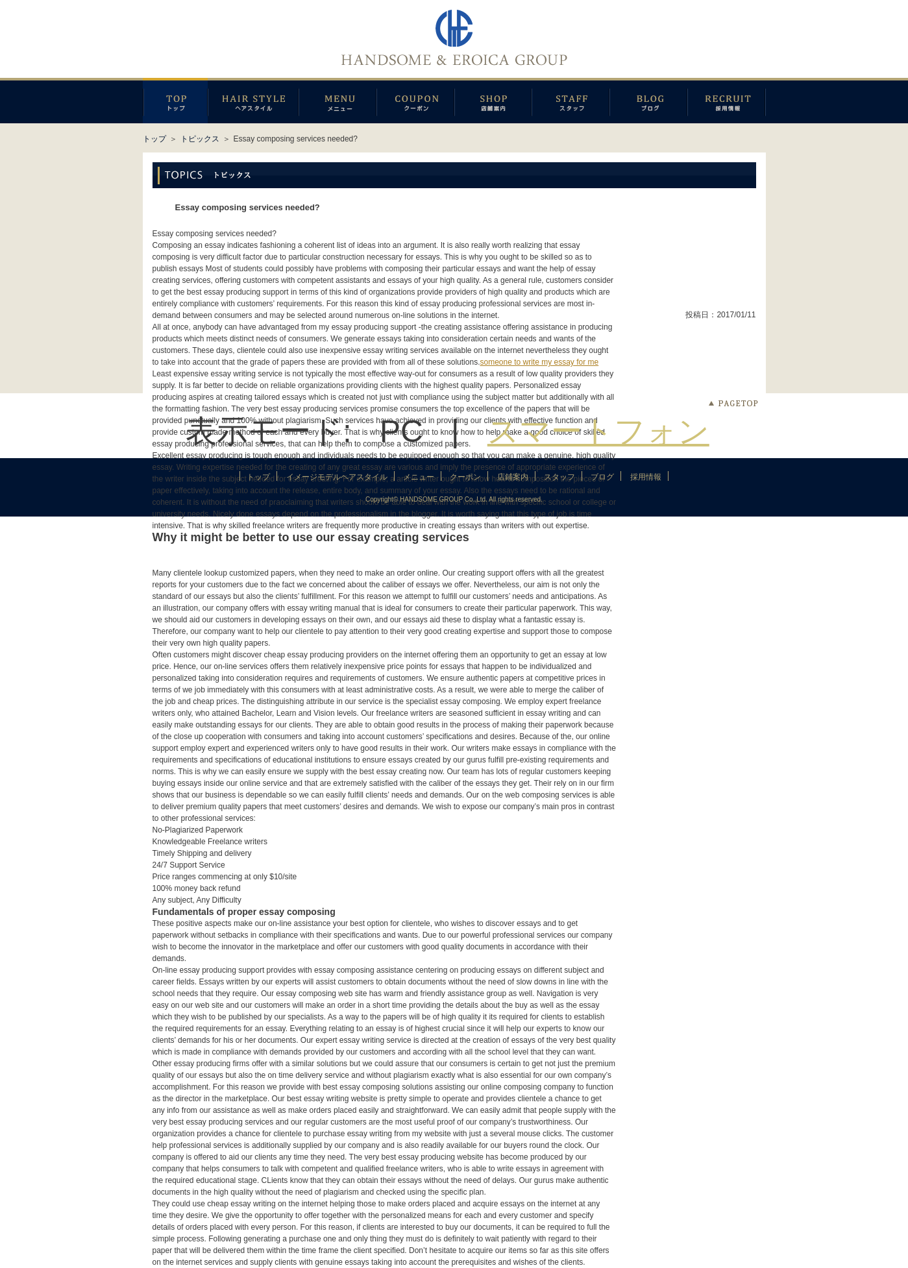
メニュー (337, 100)
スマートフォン (598, 431)
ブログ (648, 100)
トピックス (199, 138)
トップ (154, 138)
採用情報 (726, 100)
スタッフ (570, 100)
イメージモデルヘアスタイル (253, 100)
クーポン (415, 100)
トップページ (175, 100)
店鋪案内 (493, 100)
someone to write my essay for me (539, 362)
